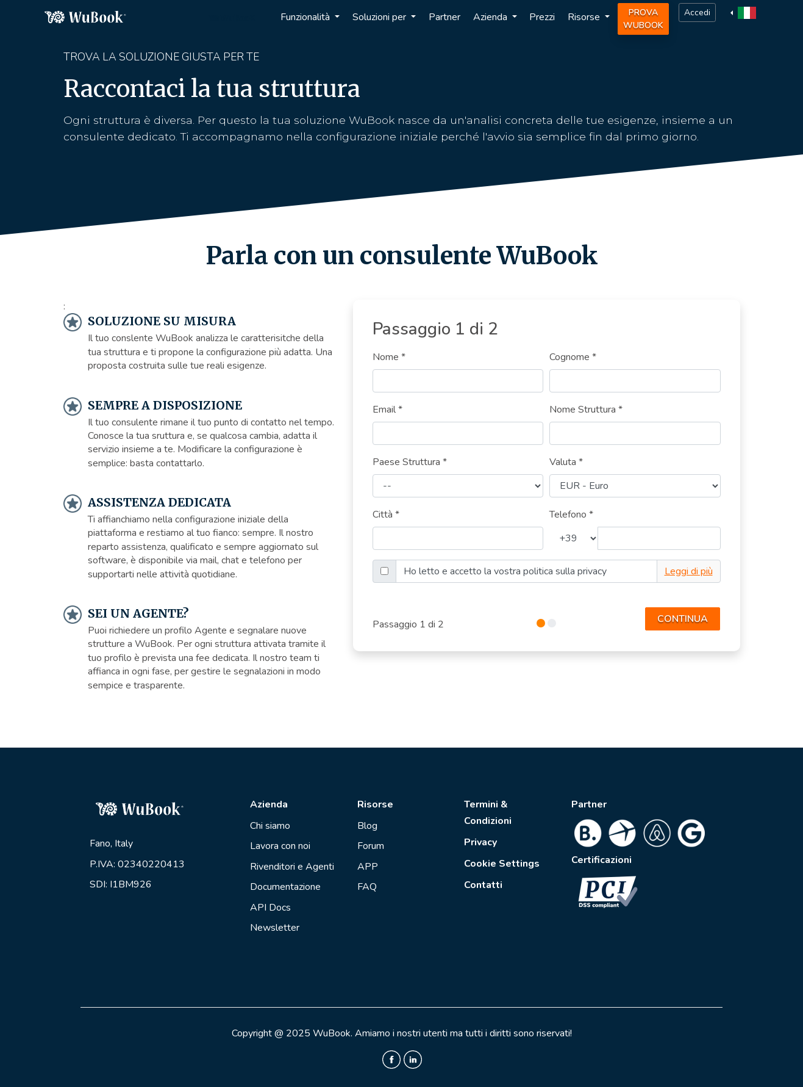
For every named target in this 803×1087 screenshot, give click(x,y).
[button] (745, 12)
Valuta (566, 462)
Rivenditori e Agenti (292, 866)
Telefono (571, 514)
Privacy (480, 842)
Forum (370, 846)
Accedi (697, 12)
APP (367, 866)
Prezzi (542, 17)
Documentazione (285, 887)
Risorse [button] (585, 17)
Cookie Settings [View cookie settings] (502, 863)
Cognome (572, 357)
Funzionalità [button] (306, 17)
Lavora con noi (280, 846)
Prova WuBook (643, 19)
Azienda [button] (491, 17)
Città (386, 514)
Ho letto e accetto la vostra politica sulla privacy (505, 571)
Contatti (483, 885)
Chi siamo (270, 825)
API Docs (270, 907)
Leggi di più (689, 571)
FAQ (367, 887)
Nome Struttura (586, 409)
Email (387, 409)
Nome (389, 357)
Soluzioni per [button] (380, 17)
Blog (367, 825)
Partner (444, 17)
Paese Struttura (410, 462)
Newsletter (274, 927)
